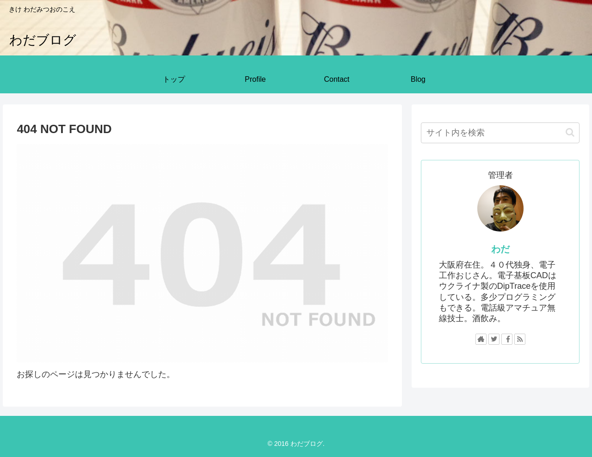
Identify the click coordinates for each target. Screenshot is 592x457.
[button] (570, 132)
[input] (500, 132)
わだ (500, 249)
